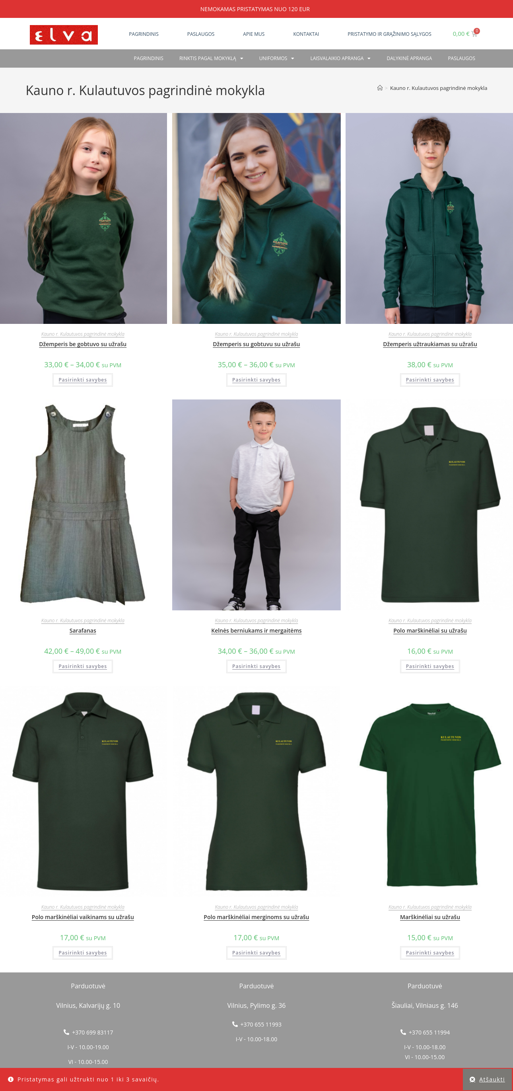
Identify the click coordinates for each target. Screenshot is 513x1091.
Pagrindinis (143, 34)
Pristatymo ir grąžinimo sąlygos (389, 34)
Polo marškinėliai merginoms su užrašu (256, 917)
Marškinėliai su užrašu (430, 917)
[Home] (380, 88)
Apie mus (253, 34)
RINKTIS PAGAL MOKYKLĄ (211, 58)
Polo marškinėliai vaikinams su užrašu (83, 917)
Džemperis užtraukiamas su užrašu (430, 344)
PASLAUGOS (461, 58)
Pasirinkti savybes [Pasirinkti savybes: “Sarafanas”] (82, 666)
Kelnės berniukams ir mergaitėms (256, 630)
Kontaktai (306, 34)
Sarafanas (83, 630)
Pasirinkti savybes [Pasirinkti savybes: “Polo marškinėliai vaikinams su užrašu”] (82, 952)
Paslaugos (201, 34)
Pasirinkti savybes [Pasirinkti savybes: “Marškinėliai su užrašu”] (430, 952)
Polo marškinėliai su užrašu (430, 630)
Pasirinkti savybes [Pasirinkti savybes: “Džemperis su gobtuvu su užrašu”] (256, 379)
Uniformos (277, 58)
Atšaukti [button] (492, 1079)
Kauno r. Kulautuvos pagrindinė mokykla (439, 88)
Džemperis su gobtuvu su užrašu (256, 344)
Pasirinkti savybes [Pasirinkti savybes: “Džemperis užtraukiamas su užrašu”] (430, 379)
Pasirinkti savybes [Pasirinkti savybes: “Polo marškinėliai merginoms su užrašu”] (256, 952)
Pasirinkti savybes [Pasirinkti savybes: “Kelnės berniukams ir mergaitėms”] (256, 666)
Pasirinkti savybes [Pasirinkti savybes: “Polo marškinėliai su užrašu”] (430, 666)
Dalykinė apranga (409, 58)
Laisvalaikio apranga (340, 58)
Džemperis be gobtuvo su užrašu (82, 344)
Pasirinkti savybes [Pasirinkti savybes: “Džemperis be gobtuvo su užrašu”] (82, 379)
